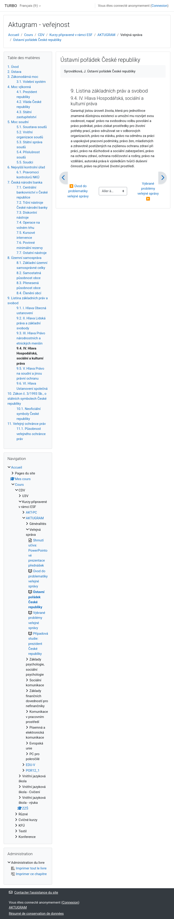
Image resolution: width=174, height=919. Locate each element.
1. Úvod (13, 67)
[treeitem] (27, 652)
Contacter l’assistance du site (33, 892)
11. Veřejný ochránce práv (26, 424)
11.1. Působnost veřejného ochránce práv (31, 434)
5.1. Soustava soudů (32, 127)
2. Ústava (14, 72)
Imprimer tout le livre (28, 868)
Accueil (13, 35)
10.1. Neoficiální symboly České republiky (29, 414)
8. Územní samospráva (24, 258)
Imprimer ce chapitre (29, 874)
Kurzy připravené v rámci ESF (70, 35)
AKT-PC (31, 512)
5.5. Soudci (25, 162)
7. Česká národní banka (24, 182)
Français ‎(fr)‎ (29, 6)
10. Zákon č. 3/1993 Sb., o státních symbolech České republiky (26, 399)
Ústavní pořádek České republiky (37, 40)
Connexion (159, 6)
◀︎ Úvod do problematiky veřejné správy (78, 191)
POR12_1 (32, 770)
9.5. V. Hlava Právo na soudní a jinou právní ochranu (30, 373)
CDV (41, 35)
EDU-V (30, 765)
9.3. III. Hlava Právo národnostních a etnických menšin (31, 338)
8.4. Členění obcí (29, 293)
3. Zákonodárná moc (22, 77)
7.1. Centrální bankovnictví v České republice (32, 192)
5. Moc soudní (18, 122)
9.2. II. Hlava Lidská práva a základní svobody (31, 323)
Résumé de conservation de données (36, 914)
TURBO (11, 5)
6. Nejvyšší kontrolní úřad (26, 167)
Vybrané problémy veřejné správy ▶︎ (149, 191)
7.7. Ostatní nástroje (32, 253)
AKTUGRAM (106, 35)
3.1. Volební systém (31, 82)
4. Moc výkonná (19, 87)
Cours (28, 35)
